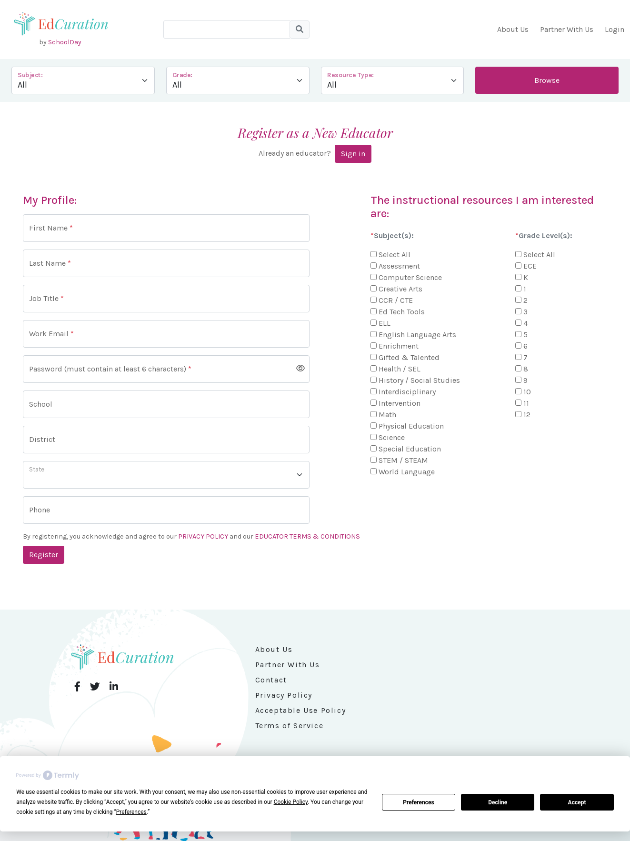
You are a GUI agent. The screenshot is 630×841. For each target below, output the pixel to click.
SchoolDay (64, 42)
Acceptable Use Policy (300, 710)
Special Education (410, 448)
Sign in (353, 153)
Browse (547, 80)
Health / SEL (399, 368)
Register (43, 554)
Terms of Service (289, 725)
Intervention (399, 403)
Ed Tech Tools (402, 311)
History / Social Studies (419, 380)
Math (387, 414)
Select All (394, 254)
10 (527, 391)
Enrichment (399, 345)
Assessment (399, 265)
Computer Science (410, 277)
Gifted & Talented (409, 357)
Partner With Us (566, 29)
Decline (497, 802)
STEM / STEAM (403, 460)
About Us (513, 29)
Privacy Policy (283, 695)
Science (392, 437)
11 (526, 403)
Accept (577, 802)
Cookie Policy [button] (291, 802)
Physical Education (411, 426)
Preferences (418, 802)
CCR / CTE (396, 300)
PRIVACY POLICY (203, 536)
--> (392, 80)
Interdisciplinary (407, 391)
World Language (407, 471)
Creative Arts (400, 288)
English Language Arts (417, 334)
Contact (271, 679)
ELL (384, 323)
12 (526, 414)
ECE (530, 265)
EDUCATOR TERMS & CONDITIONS (307, 536)
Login (614, 29)
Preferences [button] (131, 812)
